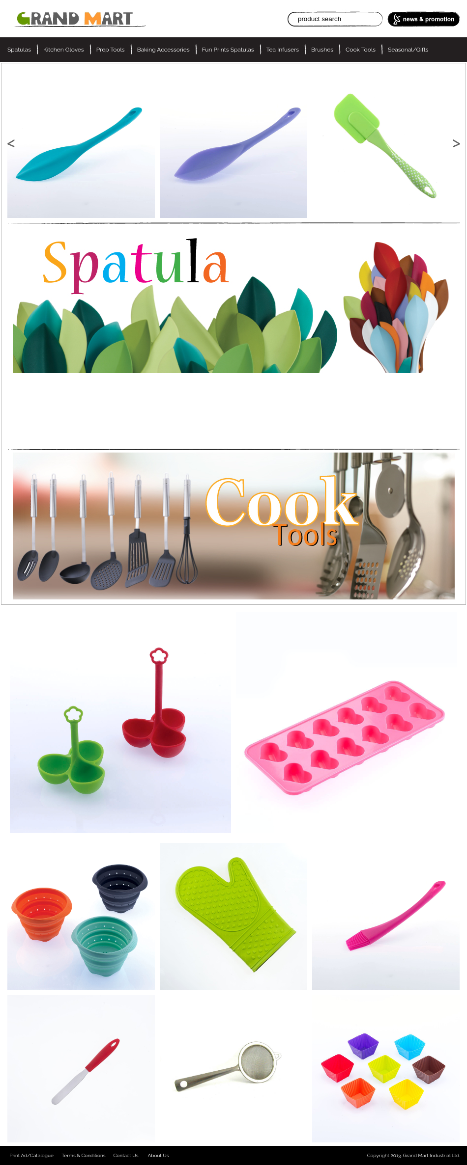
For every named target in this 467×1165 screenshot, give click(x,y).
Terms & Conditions (83, 1155)
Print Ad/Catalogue (31, 1155)
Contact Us (125, 1155)
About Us (158, 1155)
